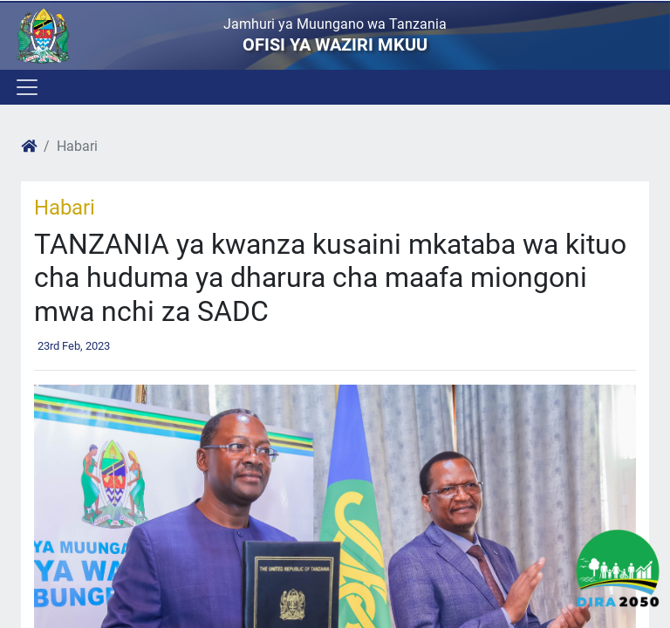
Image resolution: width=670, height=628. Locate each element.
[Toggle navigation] (25, 87)
